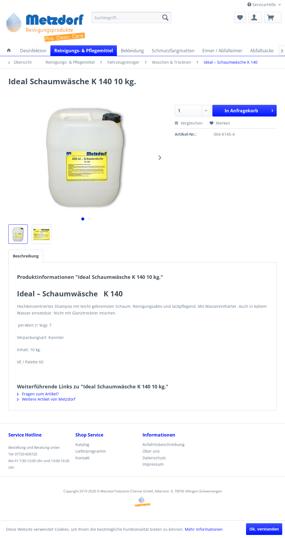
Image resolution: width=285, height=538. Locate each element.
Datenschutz (154, 457)
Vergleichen (189, 123)
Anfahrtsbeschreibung (163, 444)
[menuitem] (131, 17)
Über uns (151, 451)
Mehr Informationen (204, 529)
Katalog (82, 444)
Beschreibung (26, 256)
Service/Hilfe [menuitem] (262, 4)
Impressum (153, 464)
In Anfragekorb (249, 110)
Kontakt (82, 457)
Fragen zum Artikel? (38, 393)
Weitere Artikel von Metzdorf (46, 399)
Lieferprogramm (90, 451)
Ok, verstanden (264, 529)
